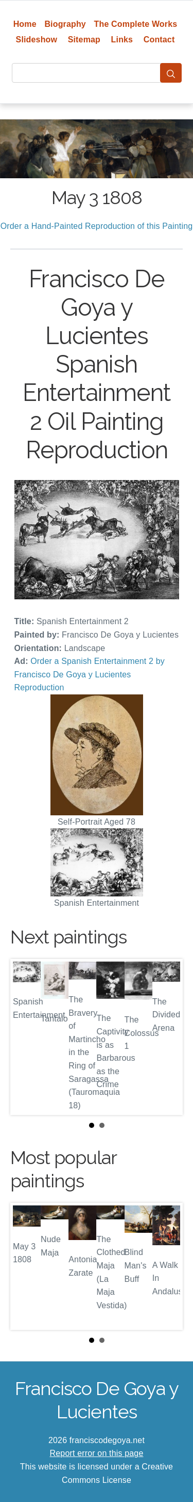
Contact (159, 39)
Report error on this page (97, 1453)
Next (167, 1037)
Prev (26, 1037)
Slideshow (37, 39)
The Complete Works (136, 24)
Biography (65, 24)
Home (25, 24)
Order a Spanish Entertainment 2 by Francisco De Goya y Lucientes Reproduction (89, 674)
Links (122, 39)
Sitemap (84, 39)
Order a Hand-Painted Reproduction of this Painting (97, 226)
